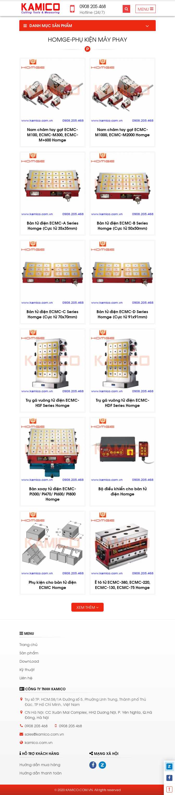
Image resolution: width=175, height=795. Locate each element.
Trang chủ (29, 644)
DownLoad (29, 661)
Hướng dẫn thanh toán (41, 772)
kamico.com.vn (39, 742)
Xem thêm (87, 607)
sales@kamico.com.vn (44, 733)
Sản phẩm (29, 652)
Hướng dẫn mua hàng (40, 764)
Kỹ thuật (27, 669)
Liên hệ (26, 677)
